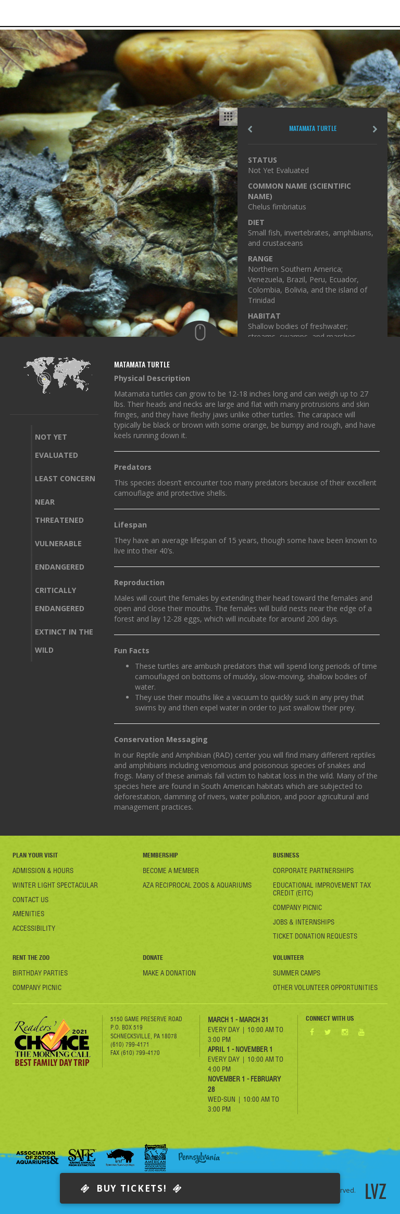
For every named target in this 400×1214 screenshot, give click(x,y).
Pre (250, 129)
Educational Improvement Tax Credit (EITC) (322, 889)
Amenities (28, 913)
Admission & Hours (42, 870)
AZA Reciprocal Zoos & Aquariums (197, 885)
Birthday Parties (40, 973)
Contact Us (30, 899)
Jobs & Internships (303, 922)
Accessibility (33, 928)
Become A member (171, 870)
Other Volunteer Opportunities (325, 987)
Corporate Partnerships (313, 870)
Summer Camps (296, 973)
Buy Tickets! (131, 1188)
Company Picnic (297, 907)
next (375, 129)
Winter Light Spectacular (55, 885)
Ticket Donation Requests (315, 936)
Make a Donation (169, 973)
